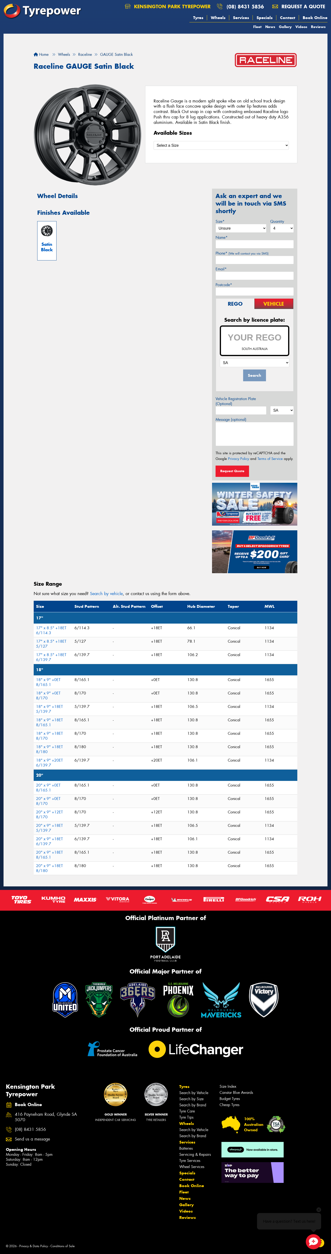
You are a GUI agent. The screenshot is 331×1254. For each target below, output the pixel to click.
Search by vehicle (106, 594)
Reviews (318, 26)
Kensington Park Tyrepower (168, 6)
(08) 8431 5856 (245, 6)
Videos (301, 26)
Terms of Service (270, 458)
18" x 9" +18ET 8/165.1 (49, 722)
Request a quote (298, 6)
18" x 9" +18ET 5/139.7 (49, 709)
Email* (221, 269)
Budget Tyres (230, 1098)
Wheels (218, 17)
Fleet (257, 26)
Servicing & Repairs (195, 1154)
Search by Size (191, 1098)
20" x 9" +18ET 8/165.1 (49, 855)
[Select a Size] (221, 145)
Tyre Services (189, 1160)
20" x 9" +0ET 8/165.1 (48, 788)
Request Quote (232, 471)
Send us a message (32, 1139)
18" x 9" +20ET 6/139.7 (49, 763)
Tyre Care (187, 1111)
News (270, 26)
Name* (222, 237)
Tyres (198, 17)
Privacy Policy (238, 458)
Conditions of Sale (62, 1246)
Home (41, 54)
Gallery (285, 26)
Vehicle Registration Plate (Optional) (236, 401)
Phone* (242, 253)
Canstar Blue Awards (236, 1092)
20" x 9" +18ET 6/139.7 (49, 841)
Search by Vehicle (193, 1092)
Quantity (277, 221)
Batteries (186, 1148)
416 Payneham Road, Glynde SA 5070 (46, 1117)
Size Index (228, 1086)
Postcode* (224, 284)
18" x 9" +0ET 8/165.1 (48, 682)
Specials (265, 17)
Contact (287, 17)
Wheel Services (191, 1166)
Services (241, 17)
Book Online (315, 17)
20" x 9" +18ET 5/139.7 (49, 828)
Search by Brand (192, 1105)
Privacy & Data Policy (33, 1246)
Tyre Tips (186, 1117)
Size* (220, 221)
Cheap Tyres (229, 1104)
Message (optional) (231, 419)
